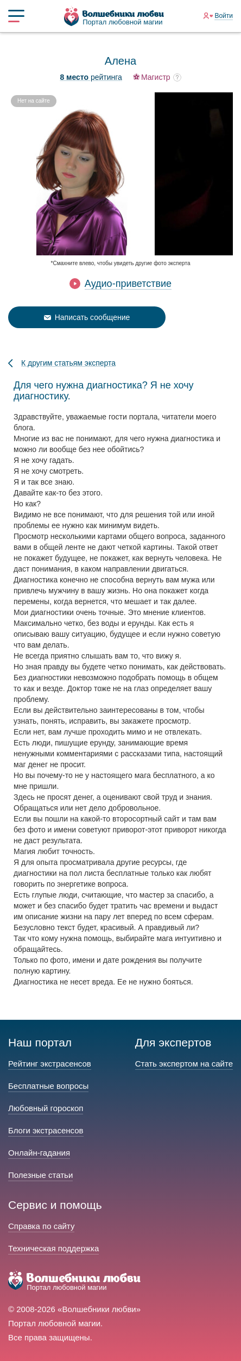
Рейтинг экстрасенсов (49, 1063)
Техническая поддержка (53, 1248)
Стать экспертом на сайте (184, 1063)
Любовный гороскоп (45, 1108)
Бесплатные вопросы (48, 1085)
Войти (223, 16)
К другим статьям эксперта (68, 363)
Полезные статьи (40, 1175)
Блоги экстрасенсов (46, 1130)
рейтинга (91, 77)
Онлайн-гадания (39, 1152)
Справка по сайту (41, 1226)
